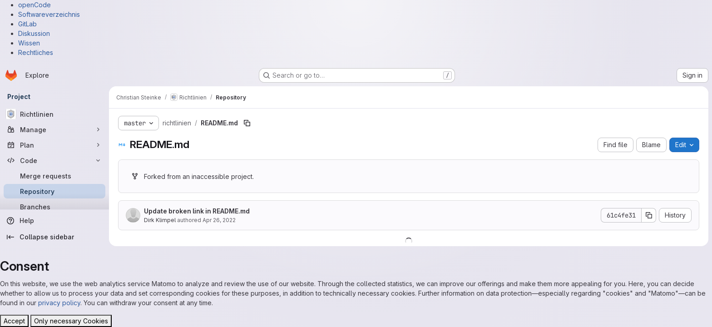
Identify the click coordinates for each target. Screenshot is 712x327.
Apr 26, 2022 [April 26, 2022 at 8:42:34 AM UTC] (219, 220)
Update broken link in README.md (197, 211)
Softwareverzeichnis (49, 14)
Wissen (29, 43)
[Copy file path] (247, 123)
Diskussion (34, 33)
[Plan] (54, 145)
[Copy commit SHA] (649, 215)
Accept (14, 321)
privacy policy (59, 303)
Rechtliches (35, 52)
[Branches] (54, 206)
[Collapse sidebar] (54, 237)
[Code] (54, 160)
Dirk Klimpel (160, 220)
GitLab (27, 24)
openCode (34, 5)
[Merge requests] (54, 175)
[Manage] (54, 129)
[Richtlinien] (54, 114)
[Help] (54, 220)
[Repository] (54, 191)
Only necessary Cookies (71, 321)
